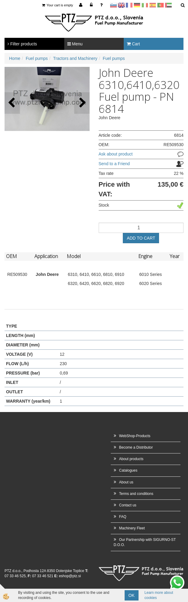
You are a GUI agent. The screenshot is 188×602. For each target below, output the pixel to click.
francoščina (129, 5)
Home (14, 58)
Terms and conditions (136, 494)
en (121, 5)
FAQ (122, 517)
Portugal (160, 5)
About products (131, 459)
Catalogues (128, 470)
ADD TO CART (141, 238)
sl (113, 5)
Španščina (152, 5)
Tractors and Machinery (75, 58)
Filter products (22, 43)
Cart (133, 43)
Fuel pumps (37, 58)
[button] (82, 103)
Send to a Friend (114, 163)
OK (132, 595)
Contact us (127, 505)
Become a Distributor (136, 447)
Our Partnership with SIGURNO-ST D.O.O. (145, 542)
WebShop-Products (135, 436)
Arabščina (168, 5)
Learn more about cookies (159, 595)
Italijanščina (145, 5)
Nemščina (137, 5)
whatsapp (177, 578)
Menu (75, 43)
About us (126, 482)
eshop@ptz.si (70, 576)
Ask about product (116, 154)
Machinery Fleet (132, 528)
